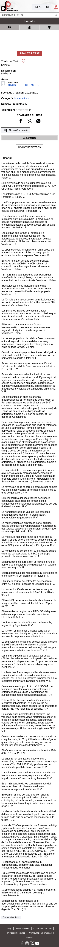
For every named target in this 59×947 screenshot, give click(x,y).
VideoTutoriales (22, 928)
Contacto (30, 937)
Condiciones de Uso (43, 928)
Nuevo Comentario (16, 130)
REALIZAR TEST (29, 53)
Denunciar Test (11, 917)
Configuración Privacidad (40, 933)
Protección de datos (16, 933)
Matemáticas (21, 98)
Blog (9, 928)
